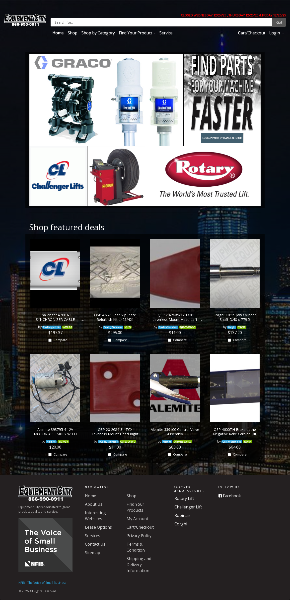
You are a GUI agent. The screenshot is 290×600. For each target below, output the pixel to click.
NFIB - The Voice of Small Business (42, 583)
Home (58, 32)
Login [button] (275, 32)
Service (165, 32)
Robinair (182, 515)
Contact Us (95, 544)
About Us (93, 504)
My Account (137, 518)
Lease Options (98, 527)
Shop (72, 32)
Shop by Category (98, 32)
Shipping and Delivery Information (139, 564)
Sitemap (92, 552)
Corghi (180, 524)
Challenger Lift (188, 507)
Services (92, 535)
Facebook (229, 495)
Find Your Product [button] (135, 32)
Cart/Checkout (251, 32)
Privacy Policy (139, 535)
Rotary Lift (184, 498)
